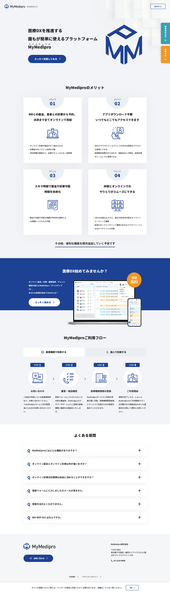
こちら (105, 587)
